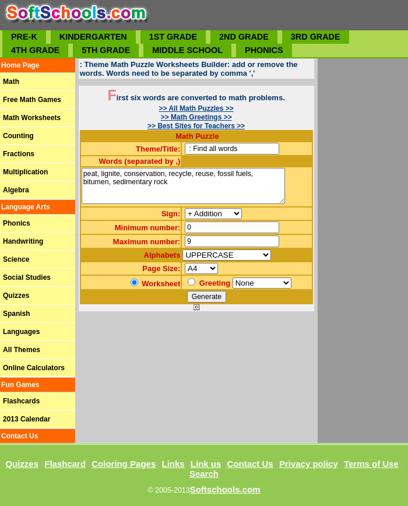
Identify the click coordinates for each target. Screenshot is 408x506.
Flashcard (65, 464)
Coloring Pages (124, 464)
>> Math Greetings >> (196, 117)
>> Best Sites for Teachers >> (196, 126)
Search (204, 474)
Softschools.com (225, 489)
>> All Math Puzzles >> (196, 108)
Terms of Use (371, 464)
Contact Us (250, 464)
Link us (206, 464)
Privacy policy (308, 464)
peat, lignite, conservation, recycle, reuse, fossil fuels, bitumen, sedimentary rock (183, 186)
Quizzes (21, 464)
